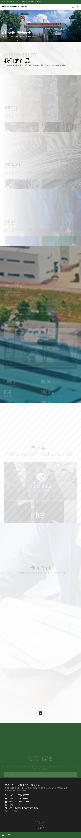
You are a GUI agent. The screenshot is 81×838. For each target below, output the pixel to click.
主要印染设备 (40, 491)
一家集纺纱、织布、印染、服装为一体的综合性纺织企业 (20, 36)
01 (6, 41)
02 (11, 41)
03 (14, 41)
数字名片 (8, 811)
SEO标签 (40, 826)
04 (17, 41)
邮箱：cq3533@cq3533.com (20, 798)
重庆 (40, 824)
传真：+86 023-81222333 (19, 802)
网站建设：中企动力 (40, 822)
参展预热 (15, 811)
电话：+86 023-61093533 (19, 795)
